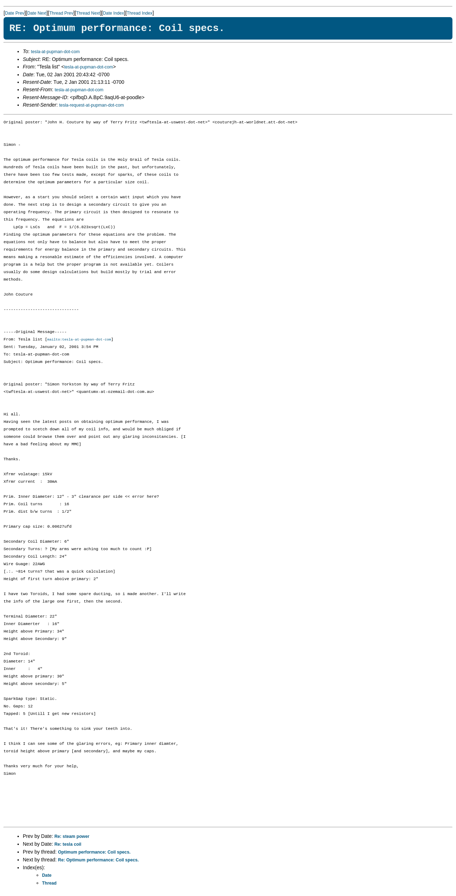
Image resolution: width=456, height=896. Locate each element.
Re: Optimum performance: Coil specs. (98, 860)
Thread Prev (61, 13)
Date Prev (14, 13)
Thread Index (139, 13)
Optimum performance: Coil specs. (94, 852)
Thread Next (88, 13)
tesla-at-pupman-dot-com (55, 51)
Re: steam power (72, 836)
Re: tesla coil (68, 844)
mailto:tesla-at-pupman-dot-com (79, 339)
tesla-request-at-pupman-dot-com (91, 105)
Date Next (36, 13)
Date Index (113, 13)
